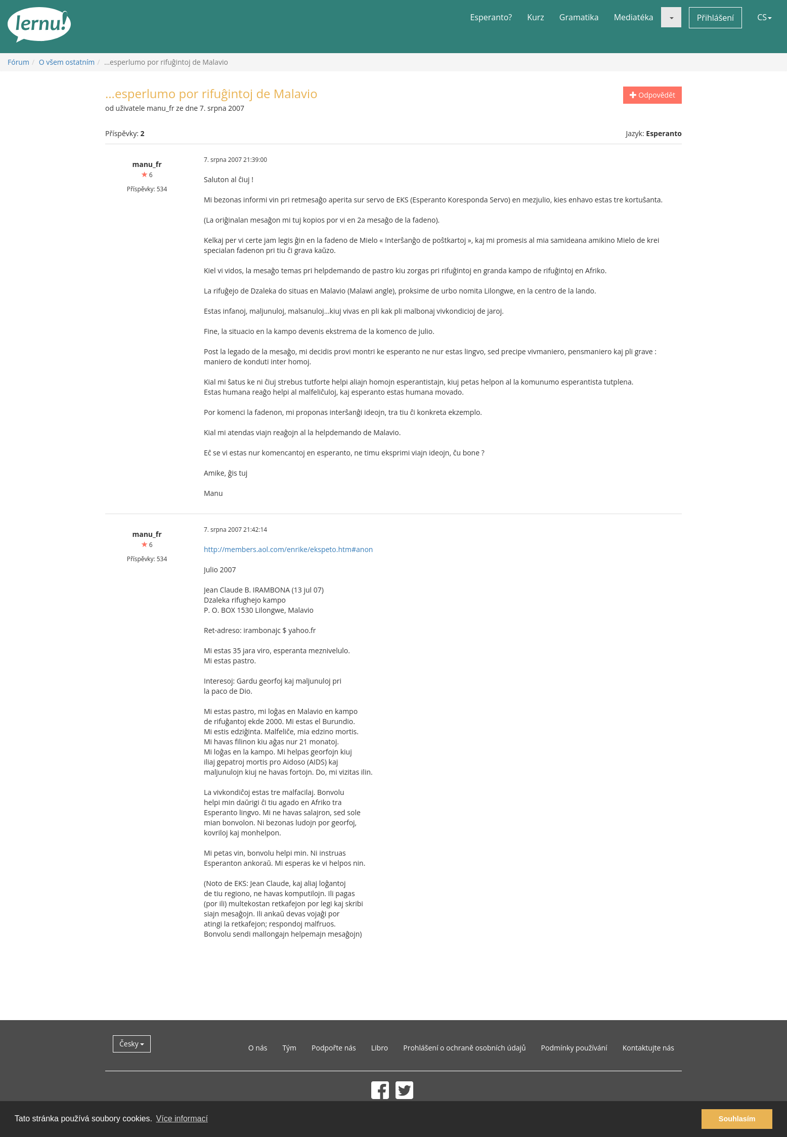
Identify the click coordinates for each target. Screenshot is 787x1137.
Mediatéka (633, 17)
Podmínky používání (574, 1047)
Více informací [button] (182, 1118)
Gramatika (579, 17)
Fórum (18, 62)
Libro (379, 1047)
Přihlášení (715, 17)
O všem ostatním (67, 62)
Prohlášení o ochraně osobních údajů (464, 1047)
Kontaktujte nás (648, 1047)
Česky (131, 1043)
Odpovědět (652, 95)
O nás (258, 1047)
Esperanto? (491, 17)
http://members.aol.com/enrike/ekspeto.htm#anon (288, 549)
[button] (671, 17)
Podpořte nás (334, 1047)
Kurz (535, 17)
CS (764, 17)
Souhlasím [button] (737, 1119)
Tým (289, 1047)
